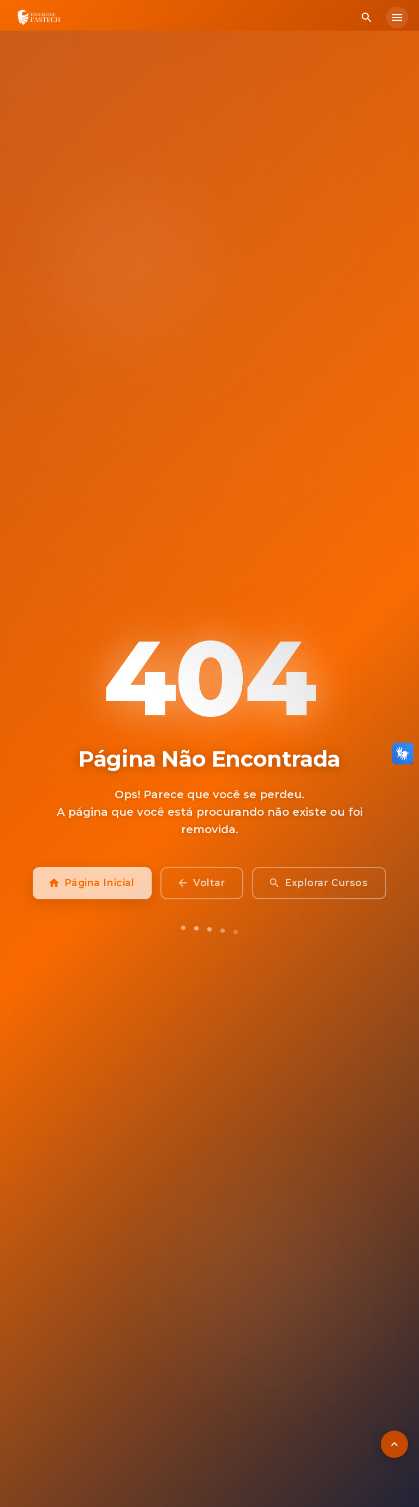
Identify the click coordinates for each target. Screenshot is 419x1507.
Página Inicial (92, 890)
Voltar (201, 890)
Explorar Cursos (319, 890)
